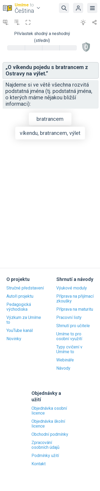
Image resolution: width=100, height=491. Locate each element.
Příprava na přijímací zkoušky (75, 299)
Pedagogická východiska (18, 307)
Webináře (65, 360)
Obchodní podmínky (49, 434)
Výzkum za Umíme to (23, 320)
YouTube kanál (19, 330)
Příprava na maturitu (74, 309)
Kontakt (38, 464)
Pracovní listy (69, 317)
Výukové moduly (71, 288)
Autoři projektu (19, 296)
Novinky (13, 338)
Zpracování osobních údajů (45, 445)
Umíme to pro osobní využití (69, 336)
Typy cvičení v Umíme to (69, 349)
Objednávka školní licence (48, 424)
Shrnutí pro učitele (73, 325)
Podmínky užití (45, 455)
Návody (63, 368)
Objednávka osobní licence (49, 411)
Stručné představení (25, 288)
